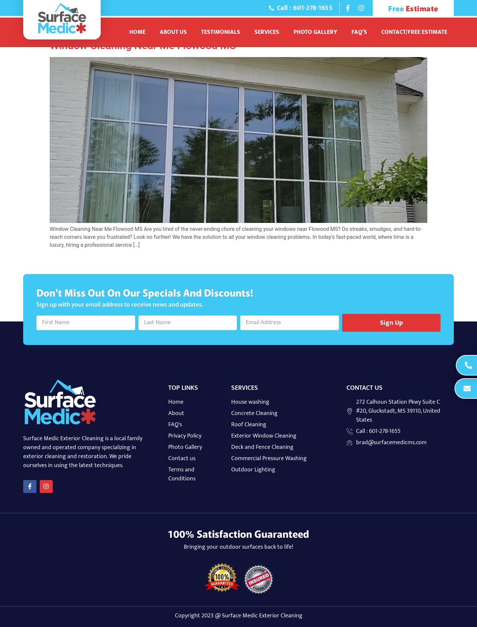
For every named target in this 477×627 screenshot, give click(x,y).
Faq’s (359, 32)
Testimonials (220, 32)
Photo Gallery (315, 32)
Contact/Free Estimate (414, 32)
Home (137, 32)
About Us (173, 32)
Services (266, 32)
